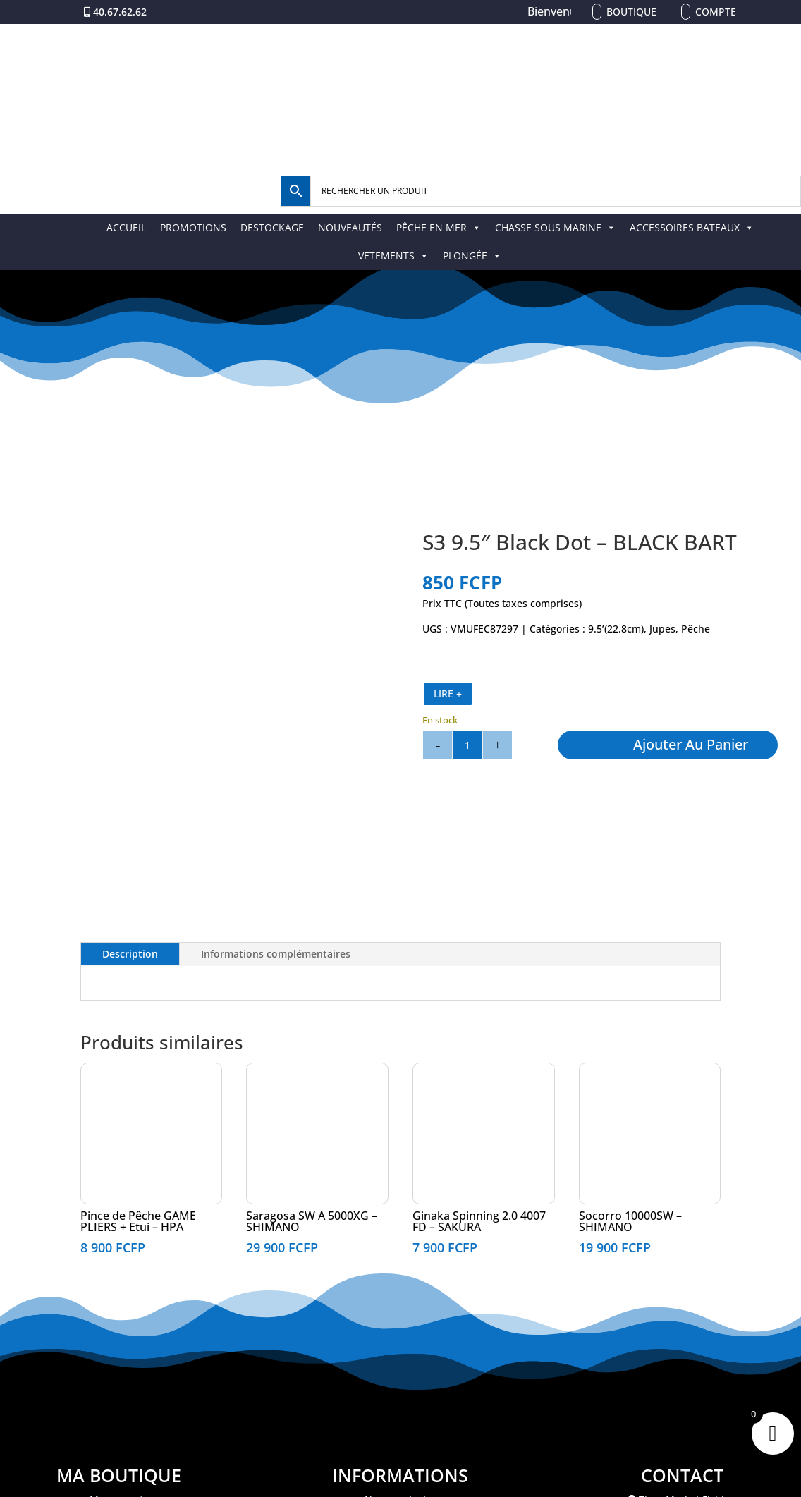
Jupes (662, 628)
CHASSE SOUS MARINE (555, 227)
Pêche (695, 628)
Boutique (631, 11)
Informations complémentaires (275, 953)
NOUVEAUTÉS (350, 227)
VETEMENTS (393, 255)
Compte (715, 11)
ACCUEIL (126, 227)
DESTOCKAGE (272, 227)
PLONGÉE (472, 255)
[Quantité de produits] (467, 745)
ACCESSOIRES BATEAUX (692, 227)
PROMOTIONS (193, 227)
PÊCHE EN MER (438, 227)
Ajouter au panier (690, 744)
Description (130, 953)
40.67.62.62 (120, 11)
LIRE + (448, 693)
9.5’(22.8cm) (616, 628)
